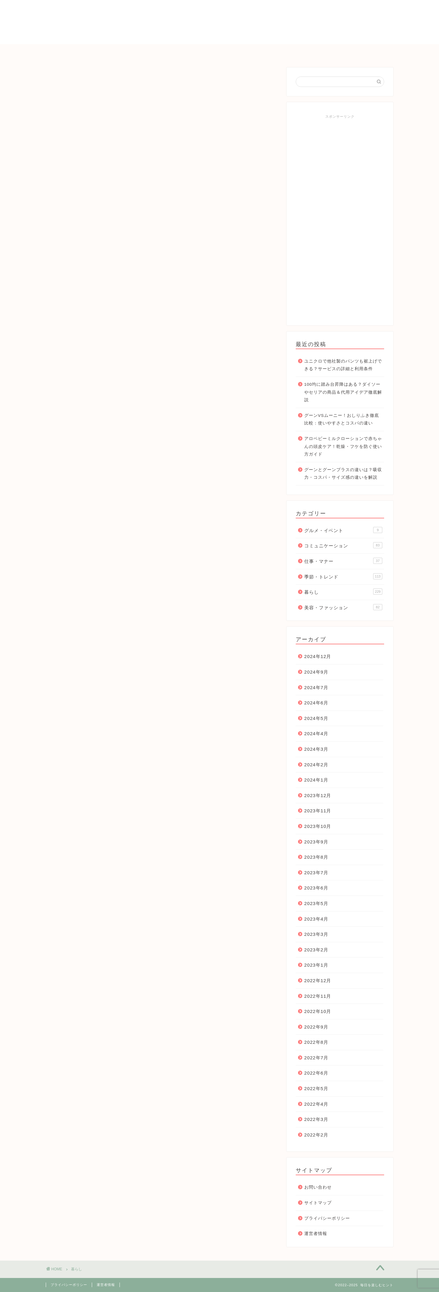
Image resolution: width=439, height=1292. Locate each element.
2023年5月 (316, 903)
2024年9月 (316, 672)
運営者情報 (315, 1233)
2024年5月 (316, 718)
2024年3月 (316, 749)
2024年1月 (316, 779)
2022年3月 (316, 1119)
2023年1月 (316, 965)
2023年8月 (316, 857)
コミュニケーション (232, 51)
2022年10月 (317, 1011)
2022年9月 (316, 1026)
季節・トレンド (148, 51)
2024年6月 (316, 702)
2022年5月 (316, 1088)
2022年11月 (317, 996)
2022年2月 (316, 1134)
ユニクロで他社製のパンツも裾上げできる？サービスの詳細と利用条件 (343, 365)
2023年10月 (317, 826)
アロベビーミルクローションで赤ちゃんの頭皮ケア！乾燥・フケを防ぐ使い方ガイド (343, 446)
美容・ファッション (343, 607)
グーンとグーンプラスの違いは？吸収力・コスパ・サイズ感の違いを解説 (343, 473)
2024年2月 (316, 764)
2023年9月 (316, 841)
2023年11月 (317, 810)
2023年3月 (316, 934)
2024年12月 (317, 656)
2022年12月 (317, 980)
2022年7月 (316, 1057)
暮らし (187, 51)
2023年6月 (316, 887)
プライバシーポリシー (327, 1218)
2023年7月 (316, 872)
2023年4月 (316, 919)
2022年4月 (316, 1104)
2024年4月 (316, 733)
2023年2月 (316, 949)
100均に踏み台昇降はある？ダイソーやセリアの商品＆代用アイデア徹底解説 (343, 392)
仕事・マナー (283, 51)
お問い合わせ (328, 51)
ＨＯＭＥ (106, 51)
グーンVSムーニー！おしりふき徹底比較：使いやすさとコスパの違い (341, 419)
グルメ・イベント (343, 530)
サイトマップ (318, 1203)
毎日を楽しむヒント (219, 21)
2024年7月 (316, 687)
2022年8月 (316, 1042)
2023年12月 (317, 795)
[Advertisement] (340, 217)
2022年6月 (316, 1072)
